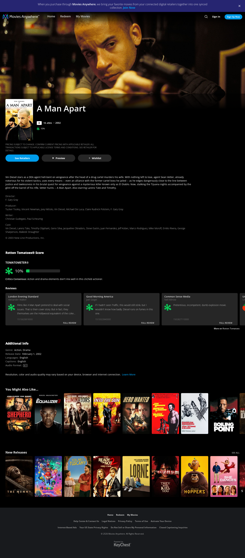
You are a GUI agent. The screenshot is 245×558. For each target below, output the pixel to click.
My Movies (83, 16)
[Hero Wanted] (136, 413)
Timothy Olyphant (40, 228)
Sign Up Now (233, 16)
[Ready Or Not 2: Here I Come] (106, 476)
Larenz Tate (23, 228)
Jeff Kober (123, 228)
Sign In (216, 16)
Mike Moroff (155, 228)
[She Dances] (224, 476)
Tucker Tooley (12, 209)
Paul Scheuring (35, 218)
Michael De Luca (75, 209)
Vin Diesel (59, 209)
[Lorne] (136, 476)
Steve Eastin (92, 228)
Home (51, 16)
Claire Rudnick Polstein (97, 209)
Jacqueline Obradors (74, 228)
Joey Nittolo (47, 209)
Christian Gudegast (15, 218)
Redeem (65, 16)
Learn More (128, 374)
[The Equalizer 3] (48, 413)
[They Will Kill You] (165, 476)
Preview (58, 158)
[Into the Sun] (106, 413)
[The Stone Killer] (194, 413)
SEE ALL (236, 452)
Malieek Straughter (29, 231)
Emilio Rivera (169, 228)
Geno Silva (56, 228)
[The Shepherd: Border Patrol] (19, 413)
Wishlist (94, 158)
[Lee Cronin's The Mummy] (19, 476)
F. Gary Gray (11, 199)
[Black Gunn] (165, 413)
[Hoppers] (194, 476)
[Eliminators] (77, 413)
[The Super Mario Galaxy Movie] (48, 476)
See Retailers (22, 158)
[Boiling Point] (224, 413)
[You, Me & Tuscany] (77, 476)
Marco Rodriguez (138, 228)
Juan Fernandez (109, 228)
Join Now (129, 8)
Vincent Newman (30, 209)
